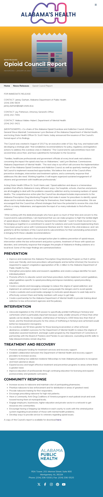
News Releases (21, 85)
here (58, 419)
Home (7, 85)
